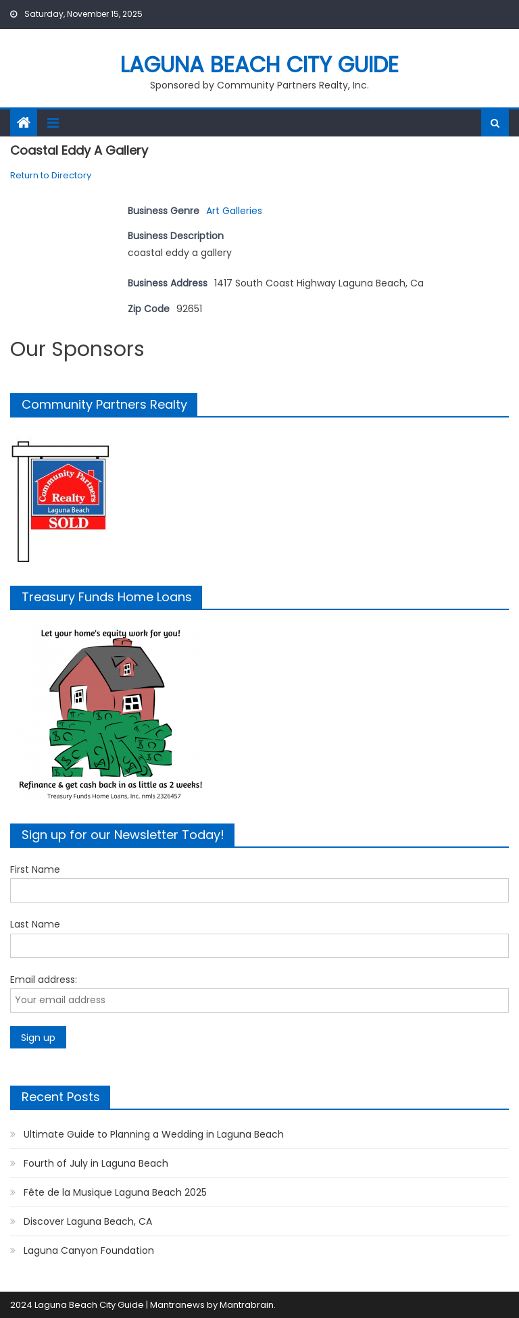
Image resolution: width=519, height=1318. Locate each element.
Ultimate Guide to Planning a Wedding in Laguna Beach (154, 1134)
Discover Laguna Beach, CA (88, 1221)
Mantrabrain (247, 1304)
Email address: (43, 979)
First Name (35, 869)
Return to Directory (50, 175)
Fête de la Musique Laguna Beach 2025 (115, 1192)
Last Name (35, 924)
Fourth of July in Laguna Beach (96, 1163)
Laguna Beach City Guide (259, 64)
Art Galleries (234, 211)
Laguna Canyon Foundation (89, 1250)
